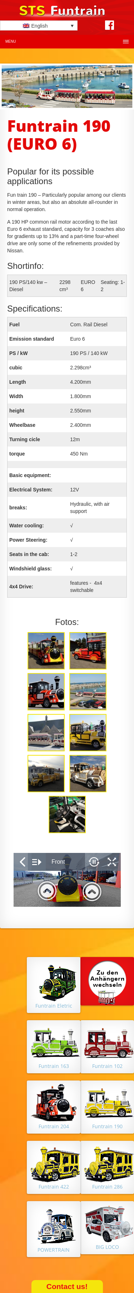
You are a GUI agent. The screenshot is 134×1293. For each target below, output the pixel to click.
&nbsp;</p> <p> (67, 880)
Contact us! (67, 1286)
